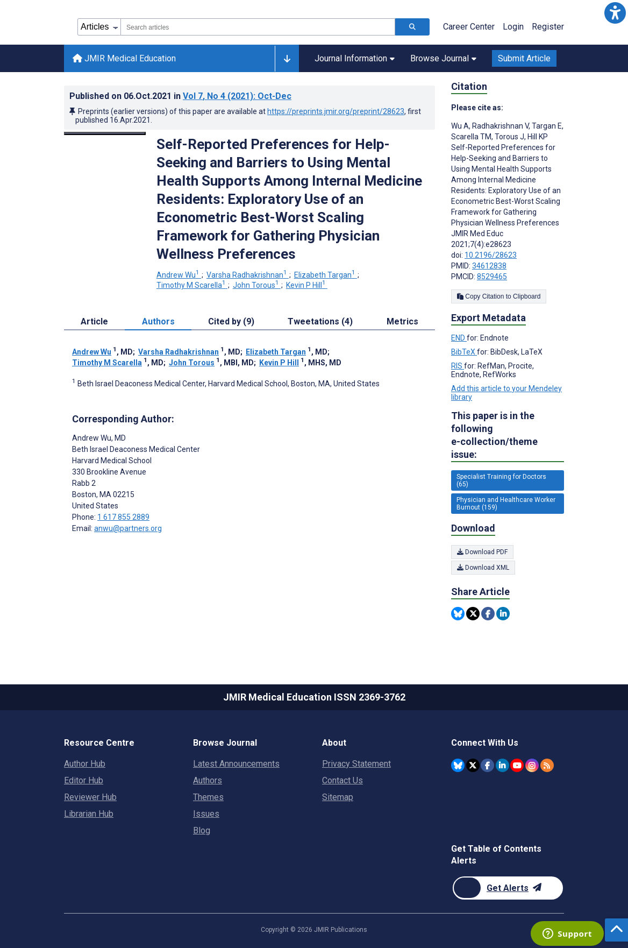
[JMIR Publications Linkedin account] (502, 765)
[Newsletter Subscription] (508, 888)
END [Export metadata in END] (459, 338)
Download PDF (482, 552)
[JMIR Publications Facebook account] (487, 765)
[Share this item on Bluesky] (458, 613)
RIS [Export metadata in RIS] (457, 366)
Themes (208, 797)
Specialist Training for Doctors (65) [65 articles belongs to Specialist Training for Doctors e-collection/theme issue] (501, 480)
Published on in (180, 96)
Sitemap (337, 797)
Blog (201, 830)
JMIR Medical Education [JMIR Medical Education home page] (124, 58)
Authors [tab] (158, 321)
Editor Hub (83, 780)
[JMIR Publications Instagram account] (532, 765)
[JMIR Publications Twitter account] (473, 765)
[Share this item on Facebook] (488, 613)
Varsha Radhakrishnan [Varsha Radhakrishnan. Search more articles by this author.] (247, 275)
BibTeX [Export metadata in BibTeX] (464, 352)
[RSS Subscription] (547, 765)
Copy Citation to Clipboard (498, 296)
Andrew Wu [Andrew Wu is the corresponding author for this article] (99, 438)
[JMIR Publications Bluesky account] (458, 765)
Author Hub (84, 764)
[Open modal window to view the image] (105, 133)
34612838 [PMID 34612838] (489, 265)
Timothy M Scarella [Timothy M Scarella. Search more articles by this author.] (191, 285)
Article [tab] (94, 321)
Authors (207, 780)
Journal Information (355, 58)
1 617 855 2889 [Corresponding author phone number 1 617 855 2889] (123, 517)
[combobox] (257, 27)
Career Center (469, 27)
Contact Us (342, 780)
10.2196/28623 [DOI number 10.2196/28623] (491, 255)
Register (548, 27)
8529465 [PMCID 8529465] (492, 276)
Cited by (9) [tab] (231, 321)
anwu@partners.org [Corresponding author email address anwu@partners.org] (128, 528)
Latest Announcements (236, 764)
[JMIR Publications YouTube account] (517, 765)
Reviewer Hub (90, 797)
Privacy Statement (356, 764)
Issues (206, 814)
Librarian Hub (88, 814)
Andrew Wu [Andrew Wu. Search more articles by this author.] (178, 275)
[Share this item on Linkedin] (503, 613)
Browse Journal (443, 58)
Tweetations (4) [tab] (320, 321)
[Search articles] (412, 27)
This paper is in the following (507, 435)
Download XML (483, 567)
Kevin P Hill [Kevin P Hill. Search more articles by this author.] (306, 285)
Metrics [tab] (402, 321)
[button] (615, 13)
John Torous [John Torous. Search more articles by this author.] (257, 285)
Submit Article (524, 58)
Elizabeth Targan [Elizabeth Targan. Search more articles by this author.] (325, 275)
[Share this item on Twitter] (473, 613)
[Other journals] (287, 59)
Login (513, 27)
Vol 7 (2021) (237, 96)
